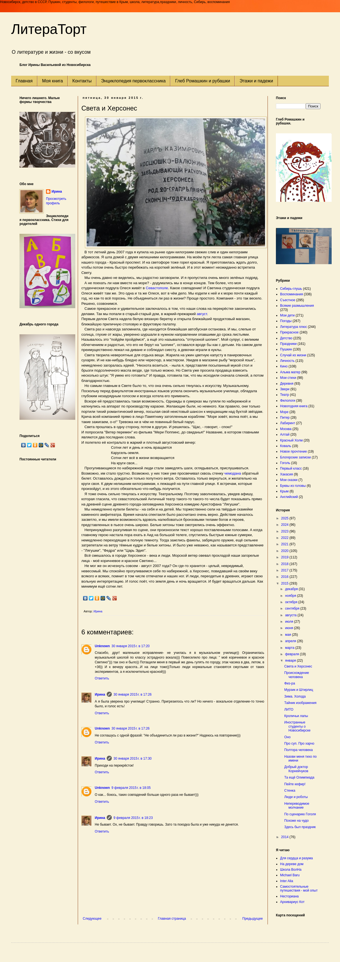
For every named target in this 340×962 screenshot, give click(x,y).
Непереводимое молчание (296, 805)
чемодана (232, 473)
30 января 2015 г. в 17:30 (132, 758)
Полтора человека (298, 750)
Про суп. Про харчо (299, 743)
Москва (286, 429)
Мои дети (287, 315)
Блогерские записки (295, 457)
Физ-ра (289, 683)
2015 (285, 583)
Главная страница (172, 919)
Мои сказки (288, 480)
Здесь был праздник (300, 827)
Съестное (287, 300)
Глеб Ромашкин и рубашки (202, 80)
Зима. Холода (295, 696)
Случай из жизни (293, 355)
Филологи (287, 401)
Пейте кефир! (294, 784)
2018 (285, 564)
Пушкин (286, 349)
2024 (285, 525)
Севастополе (157, 288)
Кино (284, 366)
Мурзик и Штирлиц (298, 690)
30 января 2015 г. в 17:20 (130, 646)
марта (290, 648)
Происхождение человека (296, 675)
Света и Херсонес (298, 666)
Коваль (285, 446)
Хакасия (286, 474)
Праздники (288, 344)
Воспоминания (291, 294)
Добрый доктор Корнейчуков (296, 769)
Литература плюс (293, 327)
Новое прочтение (293, 451)
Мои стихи (288, 378)
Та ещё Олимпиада (299, 777)
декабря (292, 589)
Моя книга (52, 80)
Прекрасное (289, 332)
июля (289, 622)
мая (288, 635)
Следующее (92, 919)
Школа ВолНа (291, 870)
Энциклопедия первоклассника (133, 80)
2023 (285, 531)
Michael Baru (290, 875)
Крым (284, 491)
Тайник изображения (300, 703)
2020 (285, 551)
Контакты (82, 80)
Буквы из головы (293, 486)
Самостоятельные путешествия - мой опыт (299, 888)
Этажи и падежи (256, 80)
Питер (285, 417)
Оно (287, 737)
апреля (291, 641)
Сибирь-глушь (291, 289)
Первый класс (291, 468)
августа (291, 615)
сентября (292, 608)
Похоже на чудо (296, 821)
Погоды (286, 321)
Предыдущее (252, 919)
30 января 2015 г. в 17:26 (132, 694)
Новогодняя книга (293, 406)
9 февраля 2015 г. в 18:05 (131, 788)
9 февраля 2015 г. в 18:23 (133, 818)
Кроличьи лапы (296, 716)
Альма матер (290, 372)
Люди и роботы (296, 797)
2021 (285, 544)
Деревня (286, 384)
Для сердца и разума (296, 858)
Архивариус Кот (292, 902)
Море (284, 412)
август (202, 314)
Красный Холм (291, 440)
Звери (285, 389)
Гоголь (285, 463)
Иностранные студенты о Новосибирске (297, 726)
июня (289, 628)
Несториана (289, 896)
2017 (285, 570)
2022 (285, 538)
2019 (285, 557)
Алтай (285, 434)
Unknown (102, 646)
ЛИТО (288, 709)
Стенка (289, 790)
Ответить (102, 678)
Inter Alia (286, 881)
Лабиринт (287, 423)
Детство (286, 338)
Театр (284, 395)
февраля (292, 654)
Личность (287, 361)
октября (291, 602)
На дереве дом (291, 864)
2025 (285, 518)
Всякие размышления (297, 306)
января (291, 660)
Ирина (100, 694)
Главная (24, 80)
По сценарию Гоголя (300, 814)
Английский (289, 497)
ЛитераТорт (49, 29)
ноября (291, 596)
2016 (285, 577)
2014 (285, 837)
